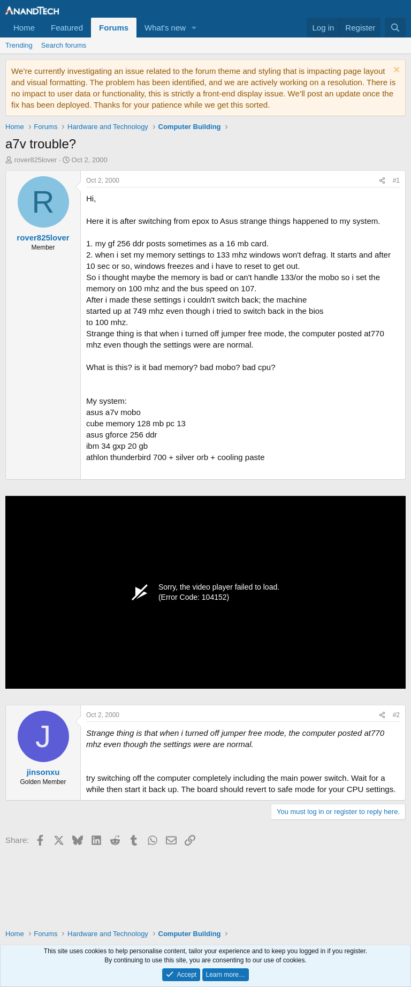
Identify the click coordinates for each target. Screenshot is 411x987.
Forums (113, 27)
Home (24, 27)
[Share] (382, 181)
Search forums (64, 45)
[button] (194, 27)
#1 (396, 180)
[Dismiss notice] (395, 71)
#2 (396, 715)
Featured (67, 27)
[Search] (395, 27)
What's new (165, 27)
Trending (19, 45)
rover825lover (35, 160)
